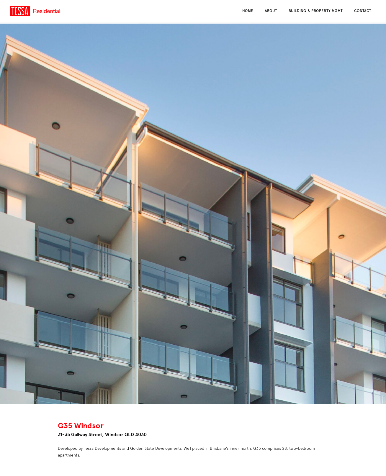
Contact (362, 11)
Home (247, 11)
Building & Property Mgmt (316, 11)
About (271, 11)
